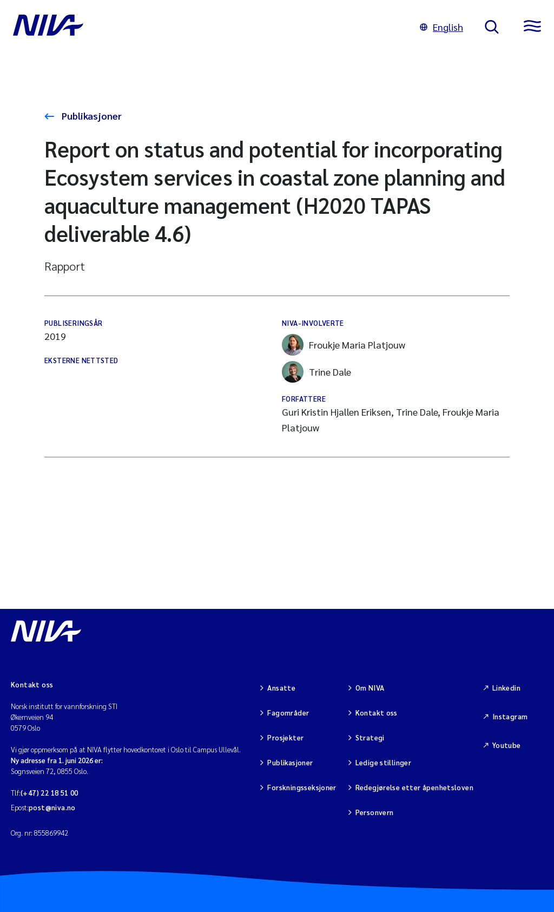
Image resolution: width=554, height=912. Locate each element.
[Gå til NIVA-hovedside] (205, 27)
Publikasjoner (91, 115)
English (441, 27)
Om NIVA (370, 687)
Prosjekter (285, 737)
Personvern (374, 812)
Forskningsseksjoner (301, 787)
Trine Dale (316, 372)
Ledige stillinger (383, 762)
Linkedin (506, 687)
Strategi (370, 737)
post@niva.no (52, 807)
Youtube (506, 745)
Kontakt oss (376, 712)
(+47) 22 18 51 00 (49, 792)
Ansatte (281, 687)
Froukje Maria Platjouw (343, 345)
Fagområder (288, 712)
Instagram (510, 716)
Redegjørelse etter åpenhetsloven (414, 787)
